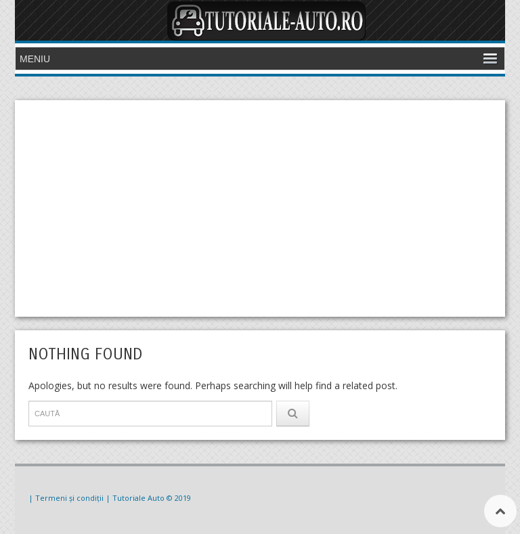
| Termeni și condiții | (69, 498)
